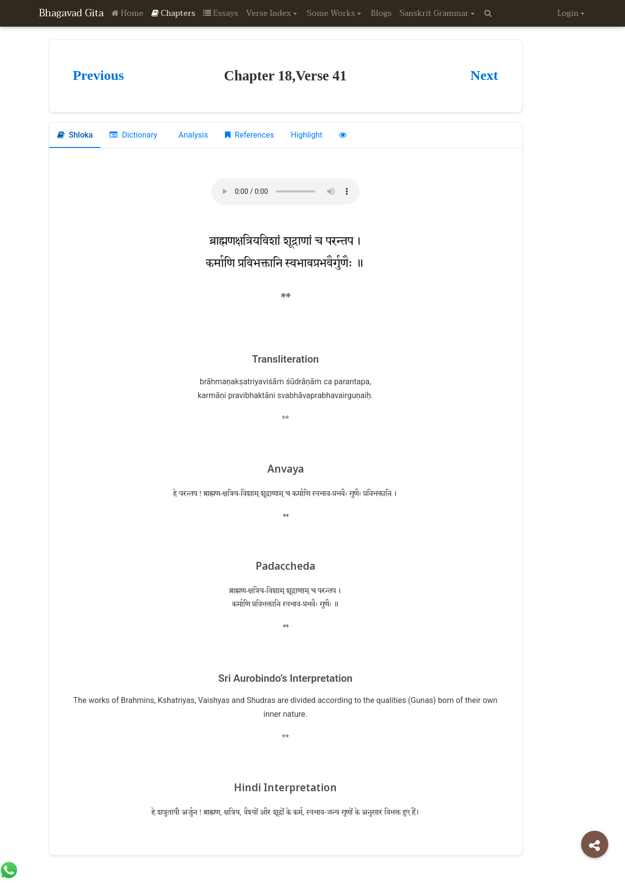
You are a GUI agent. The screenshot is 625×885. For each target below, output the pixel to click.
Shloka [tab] (75, 135)
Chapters (173, 13)
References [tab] (249, 135)
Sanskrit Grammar (434, 13)
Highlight (307, 135)
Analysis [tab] (192, 135)
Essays (220, 13)
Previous (98, 75)
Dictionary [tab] (133, 135)
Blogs (381, 13)
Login (568, 13)
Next (484, 75)
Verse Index (268, 13)
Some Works (331, 13)
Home (127, 13)
